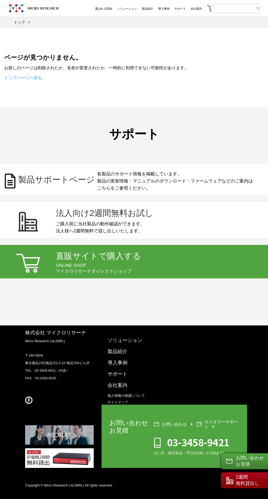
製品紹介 (117, 351)
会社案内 (117, 385)
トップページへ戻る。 (25, 78)
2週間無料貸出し (247, 480)
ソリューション (125, 340)
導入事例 (117, 362)
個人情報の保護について (126, 395)
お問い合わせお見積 (250, 461)
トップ (19, 22)
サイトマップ (118, 402)
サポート (117, 373)
